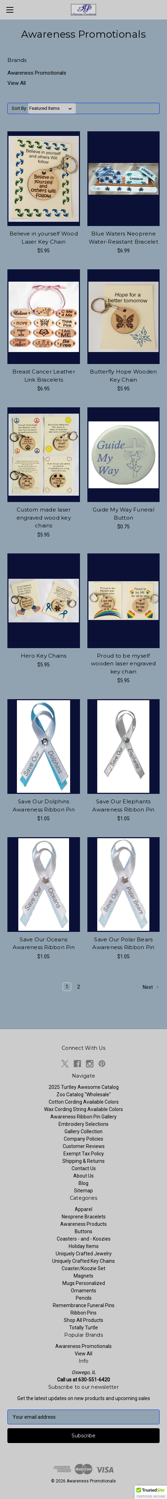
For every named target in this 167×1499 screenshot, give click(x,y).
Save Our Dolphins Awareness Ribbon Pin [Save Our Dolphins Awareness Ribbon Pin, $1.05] (44, 805)
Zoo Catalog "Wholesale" (83, 1094)
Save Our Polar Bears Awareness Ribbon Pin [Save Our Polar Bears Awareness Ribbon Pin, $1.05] (123, 943)
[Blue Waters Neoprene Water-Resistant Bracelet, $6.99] (123, 178)
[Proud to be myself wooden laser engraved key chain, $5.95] (123, 600)
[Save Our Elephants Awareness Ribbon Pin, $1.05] (123, 746)
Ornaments (83, 1290)
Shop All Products (83, 1320)
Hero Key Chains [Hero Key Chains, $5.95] (44, 655)
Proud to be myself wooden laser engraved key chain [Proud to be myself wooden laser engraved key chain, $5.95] (123, 663)
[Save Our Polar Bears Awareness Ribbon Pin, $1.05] (123, 884)
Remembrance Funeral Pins (84, 1305)
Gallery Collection (83, 1131)
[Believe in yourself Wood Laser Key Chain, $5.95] (43, 178)
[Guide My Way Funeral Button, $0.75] (123, 454)
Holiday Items (84, 1246)
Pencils (84, 1298)
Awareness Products (83, 1224)
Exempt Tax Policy (83, 1153)
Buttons (83, 1231)
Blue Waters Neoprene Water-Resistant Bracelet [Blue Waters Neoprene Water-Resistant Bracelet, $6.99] (123, 237)
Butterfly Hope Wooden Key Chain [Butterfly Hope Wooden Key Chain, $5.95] (123, 375)
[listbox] (52, 108)
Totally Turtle (83, 1327)
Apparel (83, 1209)
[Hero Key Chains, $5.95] (43, 600)
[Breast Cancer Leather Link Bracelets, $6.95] (43, 316)
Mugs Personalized (83, 1283)
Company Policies (83, 1139)
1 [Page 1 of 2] (67, 987)
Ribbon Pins (83, 1313)
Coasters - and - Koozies (84, 1239)
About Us (83, 1176)
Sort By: (19, 108)
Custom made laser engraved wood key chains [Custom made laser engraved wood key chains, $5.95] (44, 517)
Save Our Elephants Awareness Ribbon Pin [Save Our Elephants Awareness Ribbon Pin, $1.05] (123, 805)
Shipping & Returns (83, 1161)
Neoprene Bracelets (84, 1216)
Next (151, 987)
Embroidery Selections (83, 1124)
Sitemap (83, 1190)
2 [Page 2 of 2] (78, 987)
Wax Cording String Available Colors (83, 1109)
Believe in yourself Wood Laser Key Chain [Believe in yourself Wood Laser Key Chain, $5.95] (44, 237)
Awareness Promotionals (36, 73)
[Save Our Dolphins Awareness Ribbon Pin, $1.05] (43, 746)
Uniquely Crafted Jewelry (84, 1253)
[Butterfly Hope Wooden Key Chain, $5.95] (123, 316)
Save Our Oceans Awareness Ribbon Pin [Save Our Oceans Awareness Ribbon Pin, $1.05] (44, 943)
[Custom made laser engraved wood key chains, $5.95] (43, 454)
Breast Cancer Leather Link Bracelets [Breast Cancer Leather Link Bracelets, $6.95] (43, 375)
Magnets (83, 1276)
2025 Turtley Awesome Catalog (84, 1087)
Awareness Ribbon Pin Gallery (83, 1116)
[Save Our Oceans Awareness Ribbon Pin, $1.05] (43, 884)
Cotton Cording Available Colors (84, 1102)
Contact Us (84, 1168)
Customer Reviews (84, 1146)
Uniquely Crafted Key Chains (83, 1261)
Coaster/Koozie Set (83, 1268)
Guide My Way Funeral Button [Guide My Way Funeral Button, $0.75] (123, 513)
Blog (83, 1183)
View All (16, 83)
